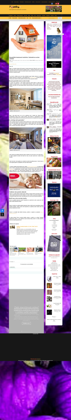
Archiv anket (22, 1)
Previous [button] (47, 8)
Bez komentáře (55, 219)
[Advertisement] (26, 281)
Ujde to (55, 217)
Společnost (11, 15)
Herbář (10, 17)
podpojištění (11, 169)
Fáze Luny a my (38, 1)
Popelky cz (28, 360)
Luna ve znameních (44, 1)
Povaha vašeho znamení (22, 17)
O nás (12, 1)
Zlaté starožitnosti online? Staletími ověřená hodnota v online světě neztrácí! (13, 254)
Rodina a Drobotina (20, 15)
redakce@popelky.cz (54, 251)
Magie (29, 15)
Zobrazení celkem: (53, 260)
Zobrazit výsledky (54, 222)
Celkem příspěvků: (53, 261)
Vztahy (15, 15)
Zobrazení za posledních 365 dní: (53, 259)
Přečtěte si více (26, 323)
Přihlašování (58, 1)
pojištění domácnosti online (32, 166)
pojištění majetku (33, 77)
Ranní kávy (48, 15)
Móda (32, 15)
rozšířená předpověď (54, 56)
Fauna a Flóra (39, 15)
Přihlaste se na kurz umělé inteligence (38, 254)
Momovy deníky (14, 17)
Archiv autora (39, 246)
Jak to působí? (58, 67)
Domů (56, 15)
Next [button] (60, 8)
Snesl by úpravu (54, 218)
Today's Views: (54, 255)
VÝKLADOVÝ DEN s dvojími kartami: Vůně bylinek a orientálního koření (55, 107)
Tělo (35, 15)
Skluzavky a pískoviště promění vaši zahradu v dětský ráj (22, 254)
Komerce (52, 15)
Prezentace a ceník (28, 1)
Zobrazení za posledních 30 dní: (53, 258)
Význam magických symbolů (36, 17)
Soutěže (33, 1)
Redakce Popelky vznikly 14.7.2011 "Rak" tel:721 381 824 (21, 60)
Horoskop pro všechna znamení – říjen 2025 (55, 103)
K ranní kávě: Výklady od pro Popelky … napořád (55, 97)
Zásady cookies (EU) (52, 1)
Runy (27, 17)
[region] (54, 9)
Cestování (43, 15)
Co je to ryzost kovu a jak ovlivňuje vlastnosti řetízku (30, 254)
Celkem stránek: (53, 262)
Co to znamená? (56, 66)
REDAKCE (38, 359)
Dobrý (55, 214)
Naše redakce (16, 1)
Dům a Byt (25, 15)
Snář (30, 17)
